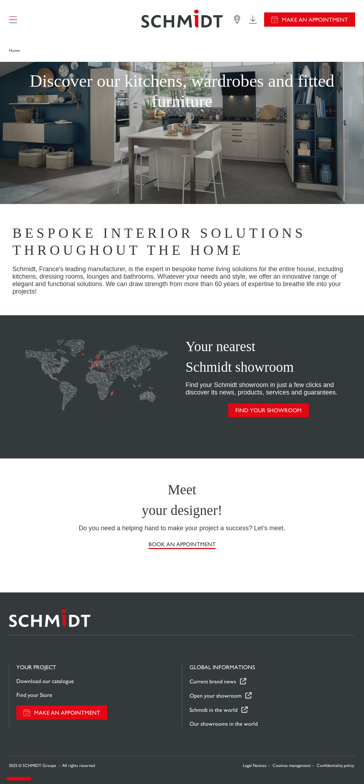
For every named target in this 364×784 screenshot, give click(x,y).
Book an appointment (182, 544)
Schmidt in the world (213, 710)
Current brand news (212, 681)
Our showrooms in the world (223, 723)
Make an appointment (315, 19)
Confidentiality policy (335, 765)
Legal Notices (255, 765)
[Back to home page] (182, 19)
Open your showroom (215, 695)
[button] (18, 778)
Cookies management (292, 765)
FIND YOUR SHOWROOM (268, 410)
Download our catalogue (45, 681)
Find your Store (34, 695)
